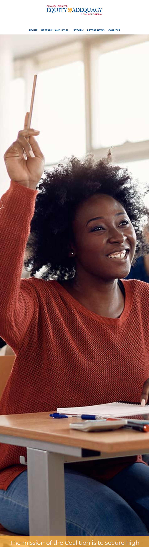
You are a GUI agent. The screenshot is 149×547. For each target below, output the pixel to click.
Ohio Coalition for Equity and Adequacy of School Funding (74, 10)
